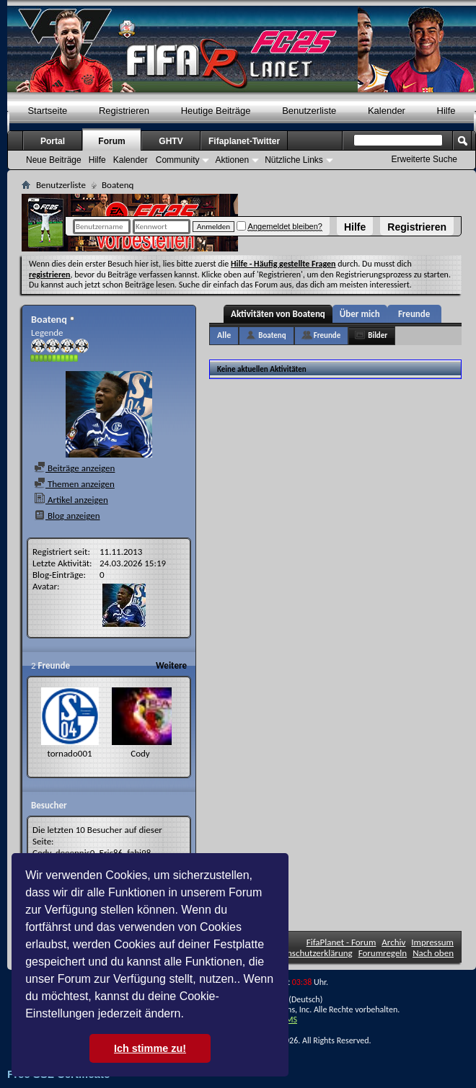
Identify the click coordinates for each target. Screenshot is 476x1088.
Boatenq (272, 335)
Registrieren (416, 227)
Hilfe (355, 227)
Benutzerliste (309, 110)
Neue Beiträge (53, 160)
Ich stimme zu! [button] (150, 1048)
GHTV (170, 141)
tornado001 (69, 753)
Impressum (432, 942)
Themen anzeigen (74, 483)
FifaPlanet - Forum (341, 942)
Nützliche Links (294, 160)
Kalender (386, 110)
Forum (111, 141)
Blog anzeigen (67, 515)
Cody (140, 753)
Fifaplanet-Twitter (244, 141)
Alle (224, 335)
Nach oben (433, 952)
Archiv (393, 942)
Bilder (377, 335)
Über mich (360, 313)
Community (178, 160)
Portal (52, 141)
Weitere (171, 665)
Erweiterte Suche (424, 159)
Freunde (414, 313)
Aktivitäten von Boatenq (278, 313)
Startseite (47, 110)
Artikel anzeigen (71, 499)
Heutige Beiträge (216, 110)
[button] (189, 1015)
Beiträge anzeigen (74, 468)
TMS (289, 1020)
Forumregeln (382, 952)
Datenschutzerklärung (311, 952)
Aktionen (232, 160)
